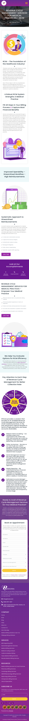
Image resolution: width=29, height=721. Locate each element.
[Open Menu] (26, 3)
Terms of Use (22, 575)
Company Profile (6, 719)
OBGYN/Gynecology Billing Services (11, 674)
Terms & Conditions (22, 719)
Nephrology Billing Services (8, 676)
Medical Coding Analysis (8, 650)
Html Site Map (5, 630)
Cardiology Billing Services (8, 671)
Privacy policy (14, 719)
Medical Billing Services (7, 648)
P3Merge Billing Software (8, 635)
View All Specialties (6, 681)
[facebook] (2, 703)
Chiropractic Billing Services (9, 679)
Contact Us (4, 627)
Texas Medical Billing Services (9, 656)
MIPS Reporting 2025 (7, 643)
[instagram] (9, 703)
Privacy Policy (14, 575)
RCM (2, 617)
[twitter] (6, 703)
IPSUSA (11, 711)
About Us (3, 625)
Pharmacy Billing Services (8, 669)
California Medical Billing (8, 653)
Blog (2, 620)
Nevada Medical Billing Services (10, 658)
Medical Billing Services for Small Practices (13, 666)
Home (3, 615)
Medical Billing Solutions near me (10, 632)
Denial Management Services (9, 645)
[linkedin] (12, 703)
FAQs (2, 622)
